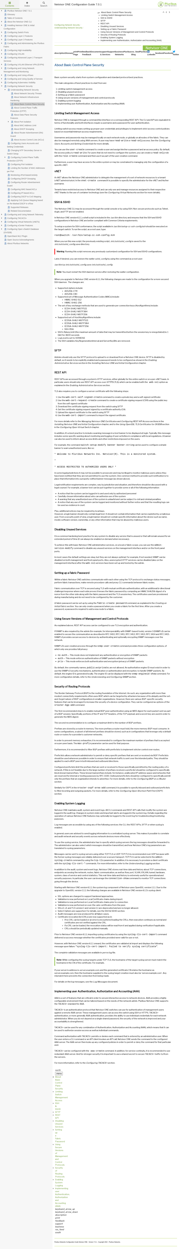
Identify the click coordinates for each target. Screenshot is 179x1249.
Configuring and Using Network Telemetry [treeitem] (23, 214)
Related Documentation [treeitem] (19, 211)
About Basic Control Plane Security (116, 12)
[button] (163, 12)
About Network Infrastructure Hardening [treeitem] (24, 98)
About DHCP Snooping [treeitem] (22, 129)
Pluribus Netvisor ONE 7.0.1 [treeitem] (18, 10)
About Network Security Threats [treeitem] (26, 93)
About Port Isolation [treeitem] (20, 121)
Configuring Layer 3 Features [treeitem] (18, 39)
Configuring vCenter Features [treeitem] (18, 225)
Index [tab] (27, 4)
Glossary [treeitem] (9, 14)
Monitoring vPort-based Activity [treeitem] (22, 175)
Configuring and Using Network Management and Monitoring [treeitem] (19, 70)
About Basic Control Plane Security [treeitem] (27, 104)
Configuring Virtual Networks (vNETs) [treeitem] (22, 222)
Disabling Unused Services (112, 26)
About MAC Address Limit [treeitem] (23, 125)
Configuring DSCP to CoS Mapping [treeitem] (24, 196)
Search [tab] (43, 4)
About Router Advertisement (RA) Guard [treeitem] (26, 134)
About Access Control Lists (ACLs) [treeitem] (27, 139)
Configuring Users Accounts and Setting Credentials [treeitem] (23, 145)
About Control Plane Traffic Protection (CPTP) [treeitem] (23, 109)
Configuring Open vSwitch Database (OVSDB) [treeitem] (21, 230)
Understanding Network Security (68, 28)
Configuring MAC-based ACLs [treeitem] (22, 189)
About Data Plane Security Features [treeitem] (23, 116)
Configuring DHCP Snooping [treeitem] (21, 178)
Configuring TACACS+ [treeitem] (15, 218)
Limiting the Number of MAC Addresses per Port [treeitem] (26, 169)
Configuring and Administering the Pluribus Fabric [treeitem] (24, 45)
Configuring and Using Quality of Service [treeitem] (23, 79)
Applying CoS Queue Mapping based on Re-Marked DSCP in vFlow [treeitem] (25, 202)
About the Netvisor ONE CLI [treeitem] (18, 21)
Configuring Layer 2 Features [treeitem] (18, 36)
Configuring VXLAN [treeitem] (14, 54)
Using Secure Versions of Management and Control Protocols (127, 32)
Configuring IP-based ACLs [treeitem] (20, 193)
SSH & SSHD (107, 18)
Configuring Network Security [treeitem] (18, 86)
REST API (105, 23)
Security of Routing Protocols (113, 35)
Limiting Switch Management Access (117, 15)
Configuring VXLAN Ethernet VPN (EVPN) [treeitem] (24, 64)
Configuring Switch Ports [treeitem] (16, 32)
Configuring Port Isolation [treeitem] (20, 164)
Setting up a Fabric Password (114, 29)
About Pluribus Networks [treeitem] (16, 243)
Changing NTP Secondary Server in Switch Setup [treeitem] (24, 152)
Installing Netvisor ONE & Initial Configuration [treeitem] (19, 27)
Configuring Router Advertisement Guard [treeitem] (23, 184)
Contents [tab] (9, 4)
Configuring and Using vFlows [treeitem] (18, 75)
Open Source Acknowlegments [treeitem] (19, 239)
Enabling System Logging (112, 37)
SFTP (103, 21)
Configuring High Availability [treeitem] (17, 50)
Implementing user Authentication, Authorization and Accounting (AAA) (131, 40)
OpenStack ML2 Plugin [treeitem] (15, 236)
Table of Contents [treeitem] (13, 18)
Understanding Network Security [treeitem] (23, 90)
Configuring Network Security (67, 25)
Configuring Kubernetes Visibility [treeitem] (19, 82)
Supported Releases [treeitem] (17, 207)
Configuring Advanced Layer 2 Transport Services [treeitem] (23, 59)
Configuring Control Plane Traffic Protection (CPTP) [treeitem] (23, 159)
